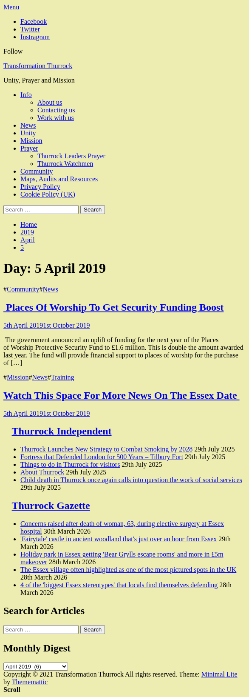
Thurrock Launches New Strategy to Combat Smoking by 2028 (106, 449)
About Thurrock (42, 472)
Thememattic (30, 682)
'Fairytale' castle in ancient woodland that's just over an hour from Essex (118, 539)
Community (36, 171)
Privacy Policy (40, 186)
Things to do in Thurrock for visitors (70, 464)
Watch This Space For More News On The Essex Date (121, 395)
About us (49, 102)
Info (26, 94)
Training (62, 377)
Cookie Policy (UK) (47, 194)
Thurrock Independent (62, 431)
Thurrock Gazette (51, 505)
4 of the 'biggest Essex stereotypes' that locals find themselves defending (119, 584)
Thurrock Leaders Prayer (71, 156)
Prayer (29, 148)
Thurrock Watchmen (65, 163)
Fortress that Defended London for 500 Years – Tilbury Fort (101, 456)
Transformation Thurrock (37, 65)
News (28, 125)
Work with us (55, 117)
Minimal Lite (219, 674)
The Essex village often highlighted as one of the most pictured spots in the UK (128, 569)
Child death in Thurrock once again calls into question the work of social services (131, 479)
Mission (31, 140)
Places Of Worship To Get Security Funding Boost (113, 307)
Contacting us (56, 110)
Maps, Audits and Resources (59, 179)
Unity (28, 133)
